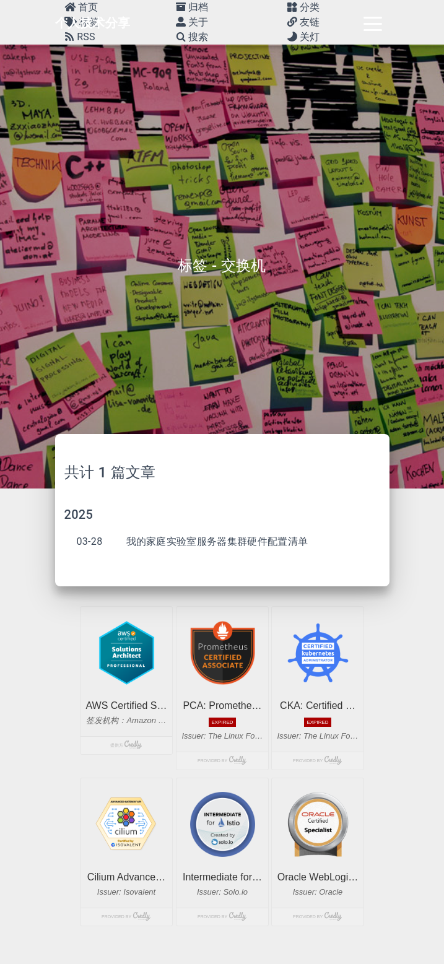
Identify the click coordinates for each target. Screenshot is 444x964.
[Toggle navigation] (373, 23)
